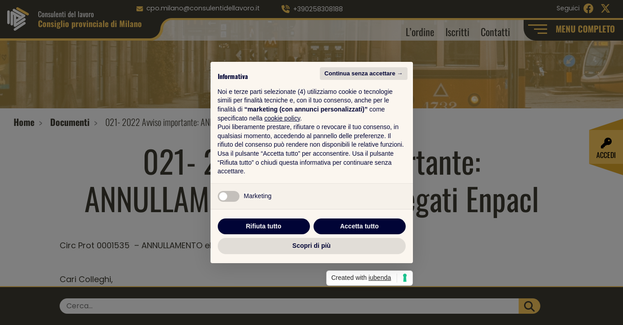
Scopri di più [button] (311, 245)
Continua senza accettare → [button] (363, 73)
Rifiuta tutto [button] (263, 226)
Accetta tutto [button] (359, 226)
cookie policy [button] (282, 118)
